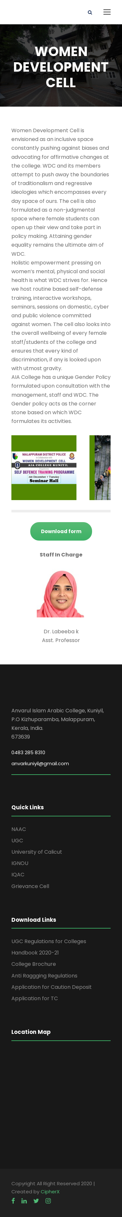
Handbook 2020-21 (35, 952)
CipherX (50, 1191)
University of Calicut (36, 852)
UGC (17, 840)
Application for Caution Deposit (51, 987)
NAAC (18, 829)
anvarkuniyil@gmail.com (40, 763)
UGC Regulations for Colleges (48, 941)
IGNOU (19, 863)
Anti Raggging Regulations (44, 975)
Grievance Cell (30, 886)
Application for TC (34, 998)
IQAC (17, 874)
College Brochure (33, 964)
